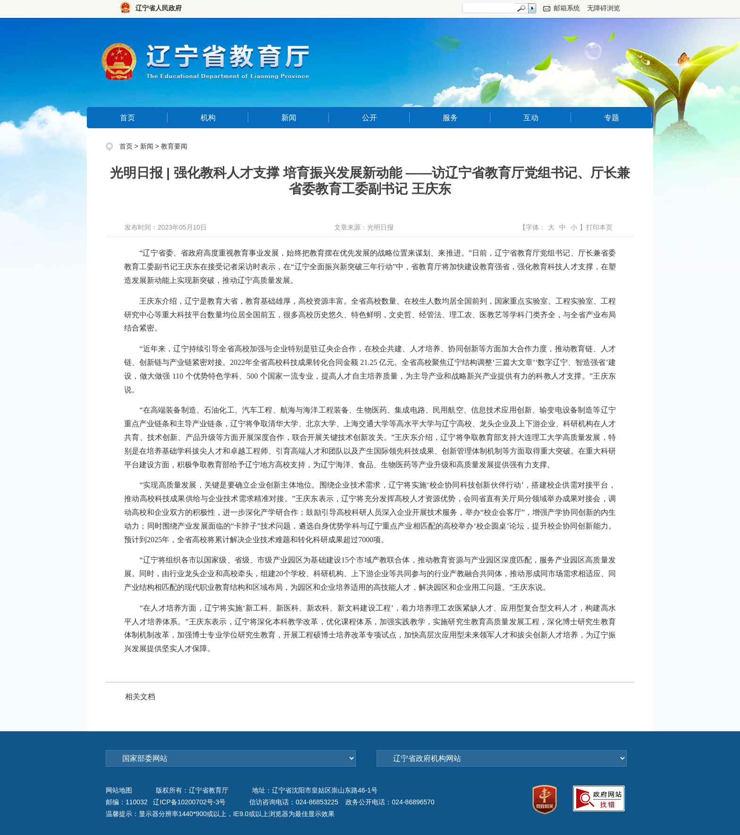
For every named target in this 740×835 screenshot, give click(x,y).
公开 (369, 118)
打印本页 (599, 227)
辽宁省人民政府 (158, 8)
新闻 (288, 118)
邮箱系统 (567, 8)
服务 (450, 118)
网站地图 (119, 790)
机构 (208, 118)
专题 (611, 118)
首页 (127, 118)
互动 (530, 118)
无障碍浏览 (603, 8)
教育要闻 (174, 146)
